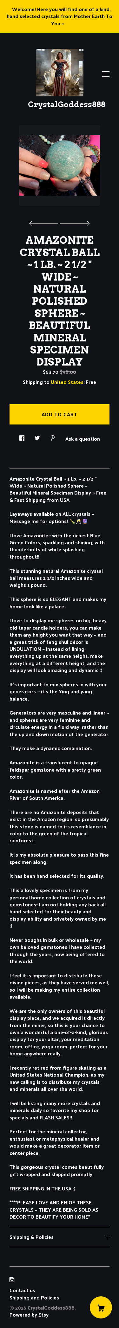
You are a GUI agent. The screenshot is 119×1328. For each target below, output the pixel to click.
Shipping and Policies (34, 1297)
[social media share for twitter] (37, 436)
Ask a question (82, 438)
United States (67, 381)
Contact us (22, 1290)
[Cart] (101, 1307)
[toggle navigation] (105, 74)
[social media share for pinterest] (52, 436)
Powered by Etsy (29, 1314)
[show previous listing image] (45, 221)
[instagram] (12, 1279)
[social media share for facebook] (21, 436)
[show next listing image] (74, 221)
